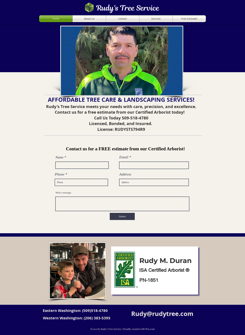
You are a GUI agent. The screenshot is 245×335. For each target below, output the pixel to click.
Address (125, 174)
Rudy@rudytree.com (162, 314)
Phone (59, 174)
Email (123, 157)
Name (59, 157)
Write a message (63, 193)
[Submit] (122, 216)
